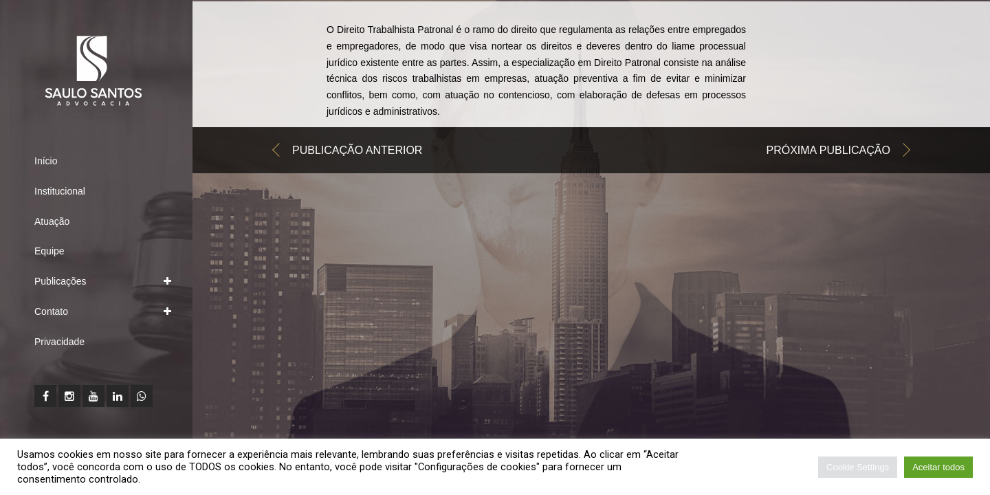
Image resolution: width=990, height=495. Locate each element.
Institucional (59, 191)
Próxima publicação (828, 154)
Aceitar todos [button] (938, 467)
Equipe (49, 250)
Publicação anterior (357, 154)
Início (45, 160)
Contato (51, 311)
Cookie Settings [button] (857, 467)
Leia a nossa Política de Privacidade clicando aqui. (256, 479)
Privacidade (59, 341)
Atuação (51, 221)
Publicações (60, 281)
